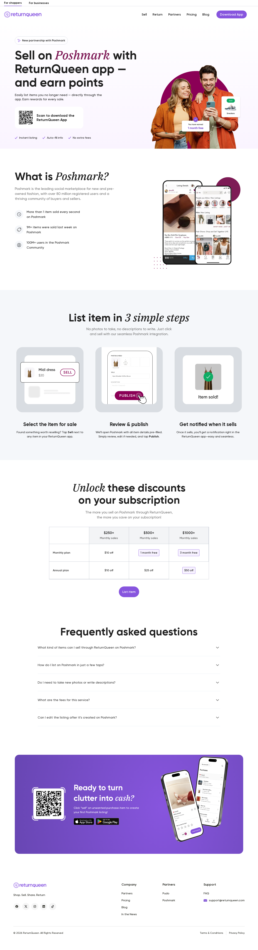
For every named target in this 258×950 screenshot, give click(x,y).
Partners (174, 14)
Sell (144, 14)
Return (158, 14)
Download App (231, 14)
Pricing (192, 14)
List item (129, 592)
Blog (205, 14)
